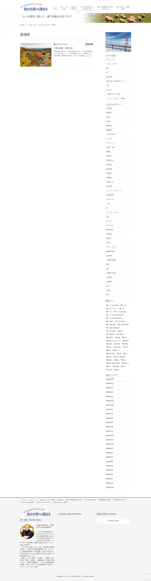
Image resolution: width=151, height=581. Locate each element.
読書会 (110, 360)
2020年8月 (109, 453)
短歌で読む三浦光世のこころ (115, 81)
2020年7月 (109, 457)
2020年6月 (109, 461)
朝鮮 (109, 350)
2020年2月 (109, 479)
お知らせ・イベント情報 (47, 500)
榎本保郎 (109, 169)
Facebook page (113, 520)
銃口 (124, 366)
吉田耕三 (110, 337)
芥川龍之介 (110, 160)
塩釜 (125, 337)
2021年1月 (109, 431)
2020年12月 (110, 435)
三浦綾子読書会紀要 (114, 328)
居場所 (118, 344)
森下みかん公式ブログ (43, 502)
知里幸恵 (109, 255)
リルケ (108, 203)
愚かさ (110, 347)
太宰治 (108, 242)
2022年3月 (109, 392)
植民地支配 (111, 353)
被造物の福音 (110, 251)
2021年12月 (110, 401)
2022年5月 (109, 388)
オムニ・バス (110, 59)
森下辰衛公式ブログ (120, 500)
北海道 (108, 290)
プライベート (110, 143)
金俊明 (117, 366)
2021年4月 (109, 422)
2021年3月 (109, 427)
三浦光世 (109, 277)
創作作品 (109, 77)
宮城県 (110, 344)
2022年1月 (109, 396)
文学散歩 (89, 44)
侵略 (121, 331)
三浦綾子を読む (111, 273)
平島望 (126, 344)
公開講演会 (111, 334)
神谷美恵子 (110, 229)
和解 (118, 337)
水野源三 (109, 112)
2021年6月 (109, 418)
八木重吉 (109, 234)
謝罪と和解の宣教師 (114, 363)
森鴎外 (108, 151)
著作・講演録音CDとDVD (74, 500)
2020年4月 (109, 470)
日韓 (126, 347)
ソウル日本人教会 (121, 311)
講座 (117, 360)
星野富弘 (109, 125)
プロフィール (33, 500)
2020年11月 (110, 440)
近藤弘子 (126, 363)
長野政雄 (109, 177)
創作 (107, 264)
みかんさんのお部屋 (28, 502)
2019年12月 (110, 487)
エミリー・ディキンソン (114, 190)
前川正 (108, 117)
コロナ (124, 305)
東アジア (117, 350)
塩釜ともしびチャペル (114, 340)
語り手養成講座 (120, 357)
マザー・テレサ (111, 247)
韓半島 (110, 369)
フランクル (110, 225)
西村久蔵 (109, 186)
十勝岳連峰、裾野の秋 (63, 48)
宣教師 (127, 340)
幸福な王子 (110, 182)
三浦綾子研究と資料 (104, 500)
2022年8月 (109, 383)
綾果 (120, 353)
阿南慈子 (109, 173)
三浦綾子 (109, 281)
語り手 (110, 357)
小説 (107, 85)
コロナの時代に (111, 134)
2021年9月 (109, 409)
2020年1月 (109, 483)
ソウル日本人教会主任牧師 (115, 315)
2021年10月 (110, 405)
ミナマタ (109, 138)
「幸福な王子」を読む (113, 94)
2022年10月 (110, 379)
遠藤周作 (109, 130)
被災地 (108, 238)
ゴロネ (123, 308)
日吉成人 (118, 347)
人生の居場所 (112, 331)
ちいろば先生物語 (113, 305)
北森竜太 (121, 334)
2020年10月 (110, 444)
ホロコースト (110, 199)
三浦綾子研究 (112, 324)
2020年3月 (109, 474)
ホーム (24, 500)
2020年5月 (109, 466)
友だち (108, 286)
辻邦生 (108, 121)
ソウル (110, 311)
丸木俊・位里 (110, 147)
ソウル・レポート (112, 64)
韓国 (117, 369)
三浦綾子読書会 (111, 260)
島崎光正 (109, 156)
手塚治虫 (109, 164)
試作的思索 (110, 195)
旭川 (107, 294)
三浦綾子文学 (121, 321)
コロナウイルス (112, 308)
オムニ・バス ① (118, 42)
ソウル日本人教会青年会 (115, 318)
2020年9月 (109, 448)
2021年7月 (109, 414)
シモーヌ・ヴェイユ (112, 212)
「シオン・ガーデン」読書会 (115, 98)
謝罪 (124, 360)
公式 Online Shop (90, 500)
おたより (109, 90)
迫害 (109, 366)
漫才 (107, 68)
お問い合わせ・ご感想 (60, 502)
